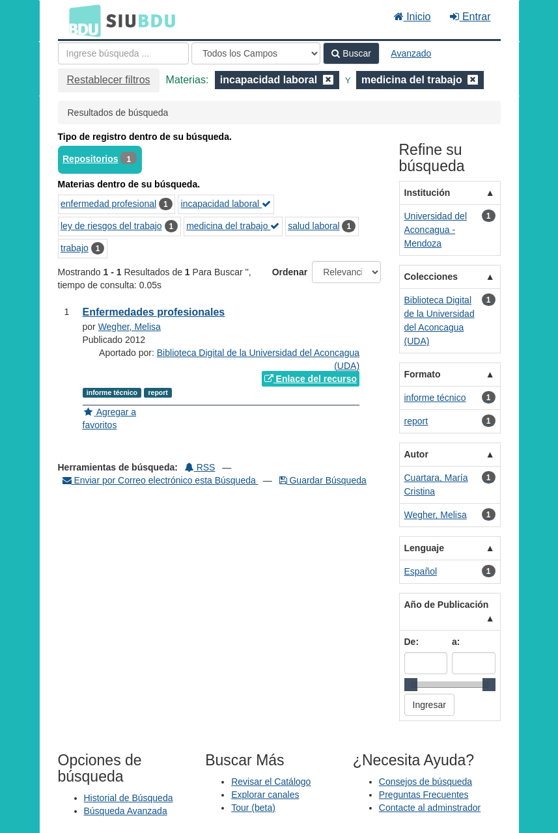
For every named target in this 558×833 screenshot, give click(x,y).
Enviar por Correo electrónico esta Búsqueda (160, 480)
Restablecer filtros (108, 79)
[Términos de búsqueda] (123, 53)
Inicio (412, 16)
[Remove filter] (328, 79)
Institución (427, 192)
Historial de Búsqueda (128, 798)
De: (411, 641)
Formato (422, 374)
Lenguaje (424, 548)
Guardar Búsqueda (323, 480)
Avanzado (411, 53)
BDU (81, 20)
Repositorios (91, 159)
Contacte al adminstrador (430, 807)
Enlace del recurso (310, 379)
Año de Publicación (446, 604)
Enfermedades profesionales (154, 312)
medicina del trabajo (232, 226)
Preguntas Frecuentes (424, 794)
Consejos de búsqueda (425, 781)
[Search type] (255, 53)
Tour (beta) (253, 807)
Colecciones (431, 276)
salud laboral (313, 226)
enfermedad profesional (108, 203)
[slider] (410, 684)
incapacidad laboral (226, 203)
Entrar (470, 16)
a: (456, 641)
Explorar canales (265, 794)
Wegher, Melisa (129, 326)
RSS (200, 467)
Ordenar (289, 272)
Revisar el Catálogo (271, 781)
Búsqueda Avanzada (125, 811)
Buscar (350, 53)
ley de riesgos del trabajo (111, 226)
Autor (416, 454)
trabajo (75, 248)
